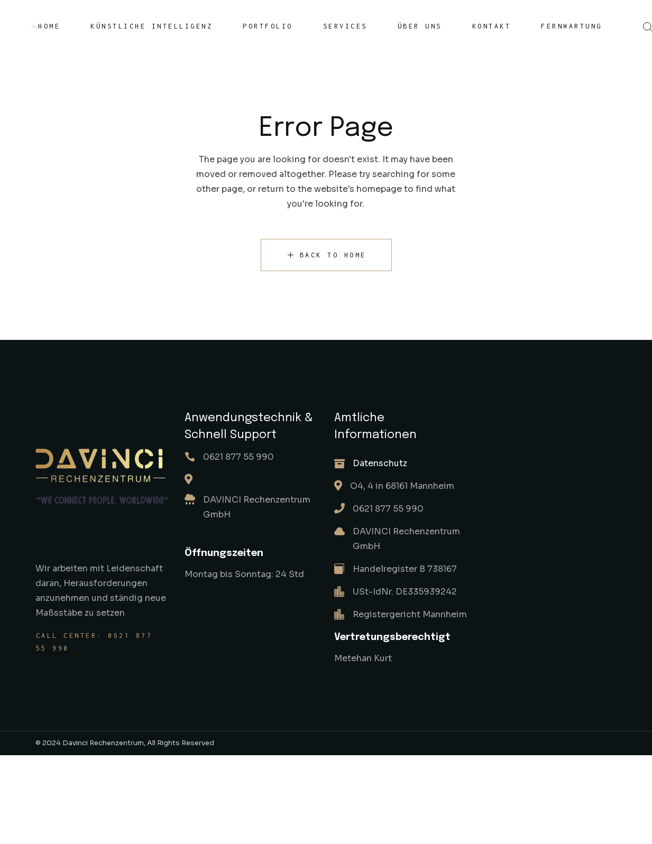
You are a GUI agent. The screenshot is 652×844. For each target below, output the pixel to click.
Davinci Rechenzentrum (103, 742)
